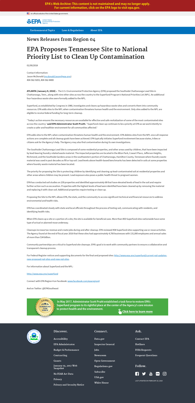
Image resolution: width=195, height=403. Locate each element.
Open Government (104, 361)
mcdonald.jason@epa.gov (57, 76)
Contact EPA (142, 339)
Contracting (60, 355)
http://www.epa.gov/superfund (42, 273)
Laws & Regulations (73, 30)
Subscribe (99, 372)
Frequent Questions (146, 355)
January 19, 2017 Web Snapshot (65, 367)
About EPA (96, 30)
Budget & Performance (66, 350)
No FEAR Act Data (63, 374)
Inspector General (104, 344)
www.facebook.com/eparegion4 (84, 281)
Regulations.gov (103, 366)
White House (101, 383)
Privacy (58, 379)
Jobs (96, 350)
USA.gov (99, 377)
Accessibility (61, 339)
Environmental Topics (42, 30)
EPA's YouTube (151, 374)
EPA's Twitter (144, 374)
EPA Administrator (64, 344)
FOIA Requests (143, 350)
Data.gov (99, 339)
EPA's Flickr (158, 374)
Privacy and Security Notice (69, 385)
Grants (57, 361)
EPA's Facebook (137, 374)
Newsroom (100, 355)
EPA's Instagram (164, 374)
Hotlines (140, 344)
